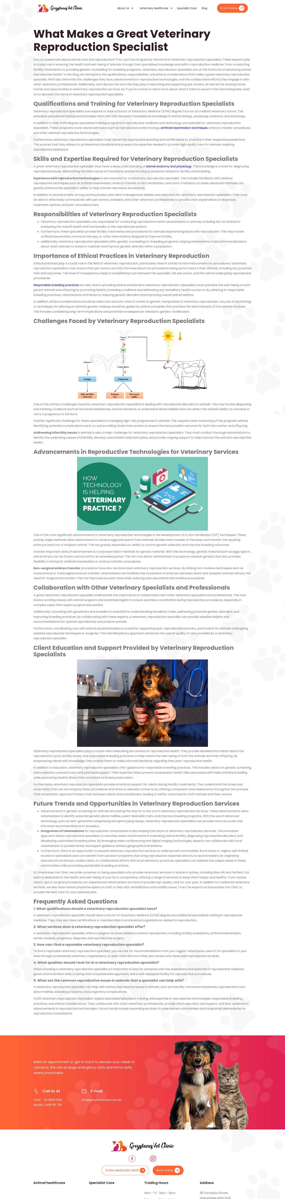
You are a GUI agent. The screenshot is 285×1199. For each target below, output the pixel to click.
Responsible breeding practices (56, 285)
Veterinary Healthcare (154, 8)
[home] (60, 8)
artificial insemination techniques (184, 128)
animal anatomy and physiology (169, 166)
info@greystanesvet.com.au (101, 1100)
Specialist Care (187, 8)
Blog (204, 8)
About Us (123, 8)
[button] (124, 8)
